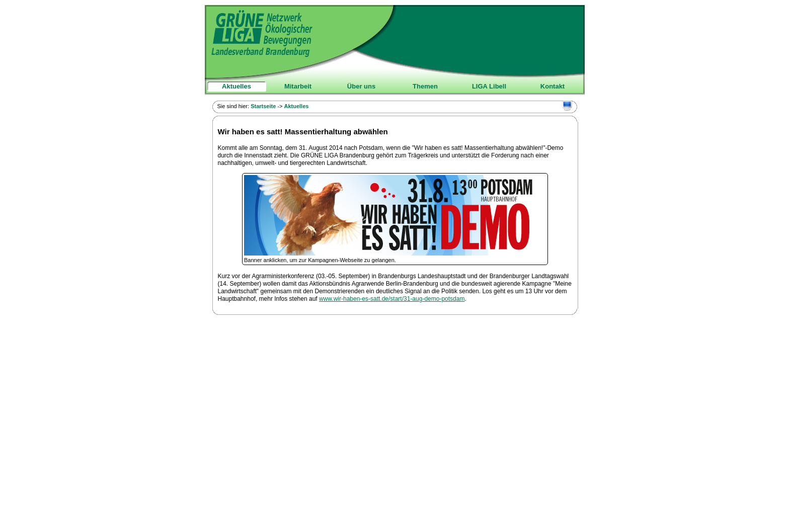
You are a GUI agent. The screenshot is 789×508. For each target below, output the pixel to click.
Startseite (263, 106)
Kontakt (552, 86)
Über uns (361, 86)
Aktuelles (236, 86)
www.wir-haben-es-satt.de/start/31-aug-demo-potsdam (391, 298)
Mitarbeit (297, 86)
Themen (425, 86)
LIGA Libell (489, 86)
